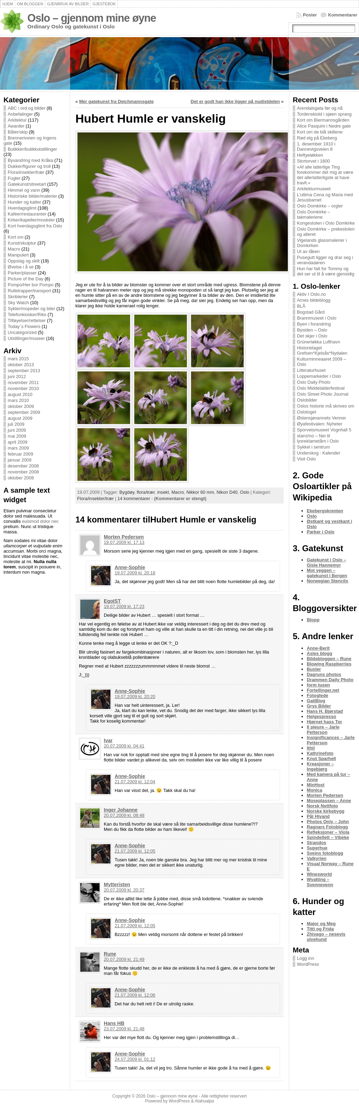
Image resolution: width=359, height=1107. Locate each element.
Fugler (14, 178)
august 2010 (20, 394)
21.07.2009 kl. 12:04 (135, 781)
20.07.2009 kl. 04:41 (124, 746)
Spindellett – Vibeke (328, 837)
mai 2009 (17, 436)
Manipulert (18, 255)
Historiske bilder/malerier (32, 196)
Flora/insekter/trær (26, 172)
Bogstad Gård (311, 312)
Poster (310, 15)
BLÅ (301, 306)
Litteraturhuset (311, 370)
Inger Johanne (120, 810)
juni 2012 (17, 376)
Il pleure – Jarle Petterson (323, 729)
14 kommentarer (133, 498)
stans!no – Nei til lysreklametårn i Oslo (318, 438)
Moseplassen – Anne (329, 800)
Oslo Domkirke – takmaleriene (313, 214)
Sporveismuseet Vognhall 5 (324, 429)
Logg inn (305, 958)
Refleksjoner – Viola (328, 832)
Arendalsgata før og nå (320, 108)
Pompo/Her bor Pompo (31, 284)
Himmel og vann (24, 190)
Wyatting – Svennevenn (320, 882)
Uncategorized (22, 332)
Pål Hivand (318, 816)
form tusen (318, 685)
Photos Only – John (328, 821)
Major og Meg (321, 923)
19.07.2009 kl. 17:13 (124, 542)
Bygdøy (127, 492)
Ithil (311, 748)
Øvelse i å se (21, 266)
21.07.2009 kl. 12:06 (135, 995)
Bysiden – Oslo (312, 330)
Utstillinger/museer (26, 338)
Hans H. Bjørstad (325, 711)
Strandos (316, 842)
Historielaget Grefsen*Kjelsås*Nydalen (322, 350)
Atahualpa (204, 1101)
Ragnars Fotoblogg (327, 826)
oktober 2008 (21, 477)
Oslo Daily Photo (313, 382)
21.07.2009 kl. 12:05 (135, 851)
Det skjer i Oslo (312, 336)
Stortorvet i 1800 (313, 161)
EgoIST (112, 601)
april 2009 (17, 442)
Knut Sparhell (321, 758)
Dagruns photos (324, 674)
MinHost (315, 784)
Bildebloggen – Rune (329, 658)
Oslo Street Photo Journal (322, 394)
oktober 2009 (21, 406)
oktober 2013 (21, 364)
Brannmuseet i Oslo (316, 318)
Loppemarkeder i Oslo (319, 376)
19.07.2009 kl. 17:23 (124, 606)
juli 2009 (16, 424)
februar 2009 (20, 454)
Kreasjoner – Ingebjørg (320, 766)
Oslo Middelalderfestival (321, 388)
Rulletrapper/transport (29, 290)
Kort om (15, 237)
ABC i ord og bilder (26, 108)
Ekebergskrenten (325, 510)
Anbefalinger (20, 114)
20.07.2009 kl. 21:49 (124, 959)
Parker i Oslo (320, 531)
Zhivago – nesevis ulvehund (326, 936)
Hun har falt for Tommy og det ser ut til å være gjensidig (325, 271)
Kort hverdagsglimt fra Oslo (35, 225)
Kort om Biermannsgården (323, 120)
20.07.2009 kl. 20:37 (124, 890)
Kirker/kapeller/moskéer (31, 220)
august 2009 (20, 418)
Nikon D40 (227, 492)
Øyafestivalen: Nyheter (319, 423)
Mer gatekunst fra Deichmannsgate (116, 101)
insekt (163, 492)
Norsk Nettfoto (322, 805)
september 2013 (24, 370)
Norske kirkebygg (325, 811)
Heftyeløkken (310, 155)
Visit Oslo (306, 459)
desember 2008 (23, 466)
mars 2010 (18, 400)
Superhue (317, 847)
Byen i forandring (314, 324)
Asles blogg (319, 653)
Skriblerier (18, 296)
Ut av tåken (308, 251)
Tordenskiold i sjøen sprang (324, 114)
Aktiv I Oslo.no (311, 294)
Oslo (244, 492)
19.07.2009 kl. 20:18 (135, 572)
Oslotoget (306, 412)
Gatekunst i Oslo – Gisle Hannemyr (326, 562)
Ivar (108, 740)
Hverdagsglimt (22, 208)
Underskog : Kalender (318, 453)
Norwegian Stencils (327, 580)
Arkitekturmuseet (314, 188)
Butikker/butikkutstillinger (32, 149)
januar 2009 (20, 460)
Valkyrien (316, 858)
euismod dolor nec (40, 521)
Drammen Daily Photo (330, 679)
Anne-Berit (318, 648)
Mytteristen (117, 884)
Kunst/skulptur (22, 243)
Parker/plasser (22, 272)
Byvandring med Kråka (30, 160)
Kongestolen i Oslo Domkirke (326, 223)
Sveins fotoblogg (325, 853)
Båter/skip (18, 132)
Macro (14, 249)
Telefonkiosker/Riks (27, 314)
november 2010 (23, 388)
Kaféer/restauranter (27, 214)
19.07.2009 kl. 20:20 (135, 696)
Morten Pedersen (124, 537)
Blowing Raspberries (329, 664)
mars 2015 (18, 358)
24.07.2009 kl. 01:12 (135, 1059)
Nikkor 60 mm (200, 492)
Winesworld (319, 874)
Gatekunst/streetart (27, 184)
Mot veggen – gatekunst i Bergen (327, 573)
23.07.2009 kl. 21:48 (124, 1028)
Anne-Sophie (130, 567)
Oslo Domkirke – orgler (320, 206)
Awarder (16, 126)
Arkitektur (17, 120)
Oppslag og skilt (24, 261)
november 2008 (23, 471)
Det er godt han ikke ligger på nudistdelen (235, 101)
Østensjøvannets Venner (321, 418)
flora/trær (146, 492)
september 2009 (24, 412)
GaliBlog (316, 700)
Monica (314, 790)
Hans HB (114, 1023)
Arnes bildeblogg (313, 300)
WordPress (308, 964)
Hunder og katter (24, 202)
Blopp (313, 619)
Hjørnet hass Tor (324, 721)
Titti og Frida (320, 928)
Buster (314, 669)
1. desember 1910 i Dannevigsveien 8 (316, 146)
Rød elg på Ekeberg (317, 138)
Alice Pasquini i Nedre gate (324, 126)
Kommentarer (342, 15)
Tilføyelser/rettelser (27, 320)
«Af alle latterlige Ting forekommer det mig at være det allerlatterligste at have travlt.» (325, 174)
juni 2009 (17, 430)
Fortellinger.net (323, 690)
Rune (110, 954)
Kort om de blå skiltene (320, 132)
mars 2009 (18, 448)
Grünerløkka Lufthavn (318, 341)
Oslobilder (307, 400)
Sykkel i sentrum (313, 447)
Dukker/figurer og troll (29, 166)
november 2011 (23, 382)
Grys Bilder (319, 706)
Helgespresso (321, 716)
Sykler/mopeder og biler (31, 308)
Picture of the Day (25, 278)
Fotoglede (317, 695)
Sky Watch (18, 302)
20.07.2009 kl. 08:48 (124, 815)
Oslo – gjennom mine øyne (91, 18)
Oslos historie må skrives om (325, 406)
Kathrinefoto (320, 753)
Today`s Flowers (24, 326)
